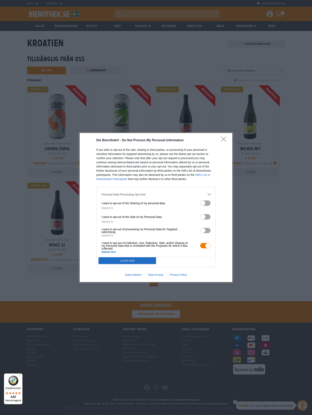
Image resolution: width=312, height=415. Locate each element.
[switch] (205, 203)
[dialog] (156, 207)
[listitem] (156, 194)
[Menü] (20, 375)
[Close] (225, 140)
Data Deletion (133, 274)
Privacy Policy (178, 274)
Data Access (156, 274)
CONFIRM (127, 260)
